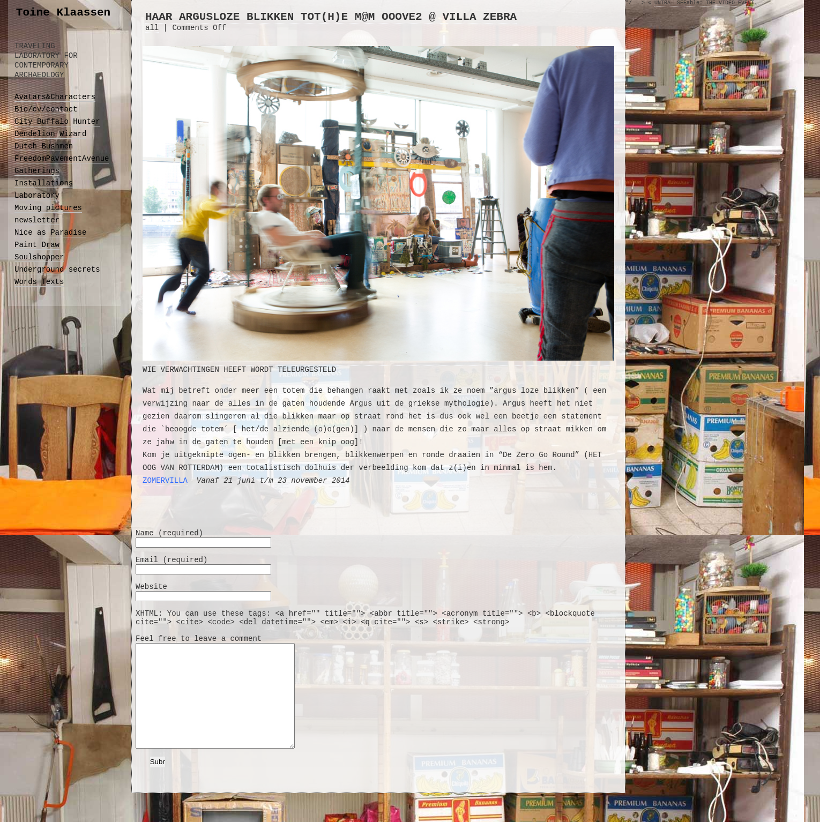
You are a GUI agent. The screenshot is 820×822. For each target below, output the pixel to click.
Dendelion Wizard (50, 134)
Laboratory (36, 195)
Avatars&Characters (54, 97)
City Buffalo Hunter (57, 121)
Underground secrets (57, 269)
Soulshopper (39, 257)
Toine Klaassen (63, 12)
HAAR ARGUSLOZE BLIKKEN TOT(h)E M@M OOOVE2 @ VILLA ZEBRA (331, 17)
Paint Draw (36, 245)
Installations (43, 183)
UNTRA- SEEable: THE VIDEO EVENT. (705, 3)
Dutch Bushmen (43, 146)
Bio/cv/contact (46, 109)
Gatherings (36, 171)
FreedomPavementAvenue (61, 158)
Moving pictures (48, 208)
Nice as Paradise (50, 232)
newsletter (36, 220)
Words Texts (39, 282)
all (152, 28)
